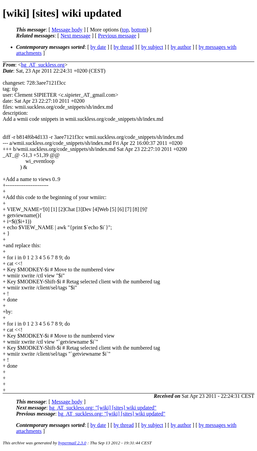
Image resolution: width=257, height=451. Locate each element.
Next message (75, 35)
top (125, 29)
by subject (152, 47)
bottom (138, 29)
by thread (124, 47)
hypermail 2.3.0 (72, 442)
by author (181, 47)
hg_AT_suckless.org (43, 65)
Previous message (117, 35)
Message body (67, 29)
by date (98, 47)
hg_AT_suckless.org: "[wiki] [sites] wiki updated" (103, 408)
